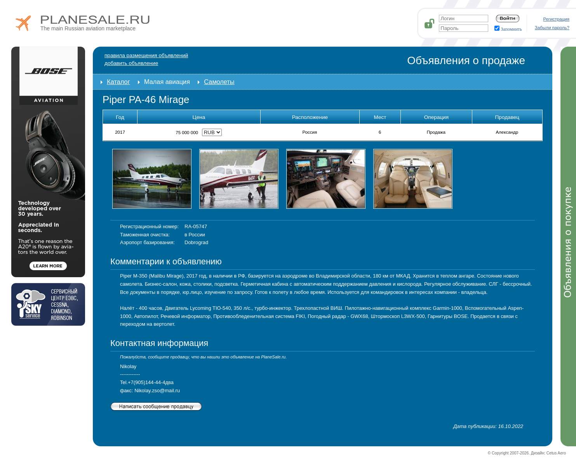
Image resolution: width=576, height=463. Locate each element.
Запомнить (508, 29)
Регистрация (556, 19)
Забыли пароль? (552, 27)
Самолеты (219, 81)
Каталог (118, 81)
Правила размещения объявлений (146, 55)
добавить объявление (131, 63)
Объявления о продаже (466, 60)
